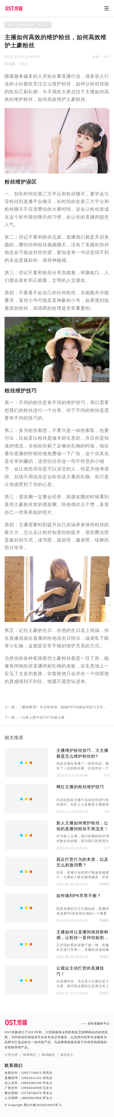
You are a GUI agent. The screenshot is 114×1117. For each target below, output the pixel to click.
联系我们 (29, 1054)
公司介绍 (11, 1054)
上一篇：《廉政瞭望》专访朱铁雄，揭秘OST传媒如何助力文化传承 (57, 707)
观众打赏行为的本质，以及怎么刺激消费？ (82, 862)
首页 (11, 24)
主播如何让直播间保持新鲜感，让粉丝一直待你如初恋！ (82, 935)
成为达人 (67, 1054)
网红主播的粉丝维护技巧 (80, 787)
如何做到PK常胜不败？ (78, 895)
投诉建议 (48, 1054)
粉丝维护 (28, 24)
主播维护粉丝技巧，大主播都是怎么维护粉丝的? (82, 753)
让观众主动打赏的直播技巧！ (80, 971)
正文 (45, 24)
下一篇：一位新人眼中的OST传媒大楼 (35, 717)
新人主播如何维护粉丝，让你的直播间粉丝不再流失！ (82, 826)
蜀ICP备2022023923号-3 (42, 1105)
